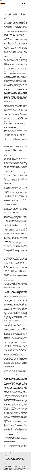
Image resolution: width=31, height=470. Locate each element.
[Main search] (5, 7)
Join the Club (5, 4)
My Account (19, 452)
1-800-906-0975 (26, 1)
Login (22, 4)
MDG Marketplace (24, 452)
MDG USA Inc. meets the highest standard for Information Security (13, 455)
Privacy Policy (16, 467)
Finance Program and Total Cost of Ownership (12, 459)
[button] (15, 459)
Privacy (18, 457)
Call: (23, 1)
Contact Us (15, 452)
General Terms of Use (8, 10)
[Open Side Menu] (2, 7)
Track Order (28, 4)
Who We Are (6, 452)
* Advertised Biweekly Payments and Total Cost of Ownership (15, 458)
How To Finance (11, 452)
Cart (24, 4)
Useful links (15, 460)
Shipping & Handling (21, 459)
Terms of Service (21, 467)
